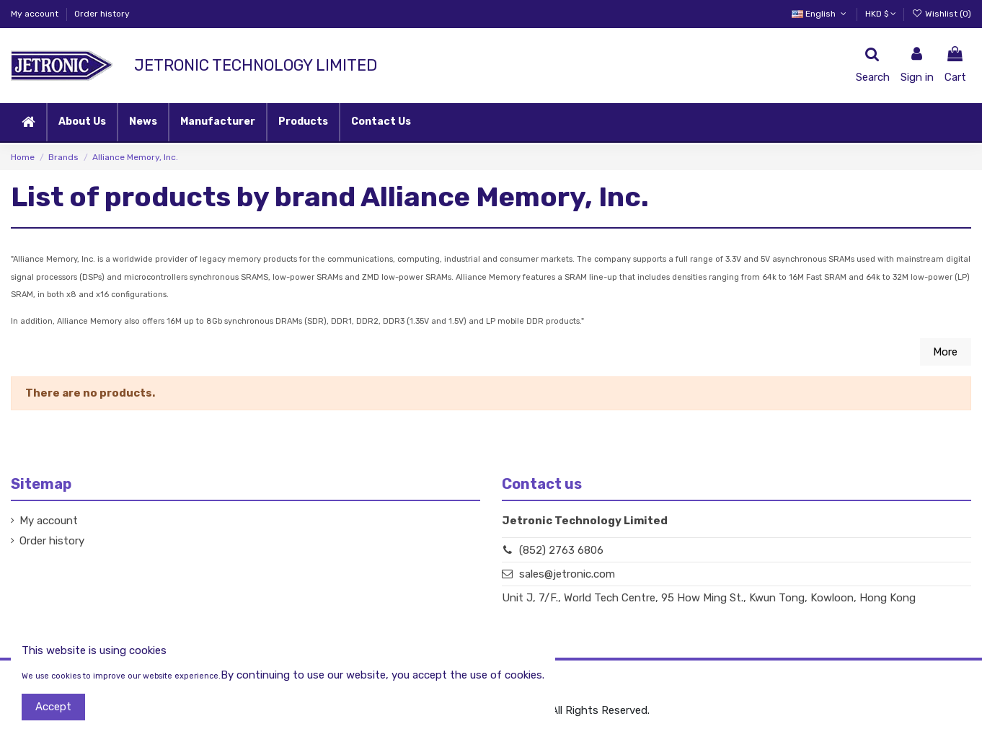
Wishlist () (941, 14)
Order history (102, 14)
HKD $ (880, 14)
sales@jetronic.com (567, 573)
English (820, 14)
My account (36, 14)
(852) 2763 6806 (561, 550)
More (945, 351)
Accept (53, 706)
